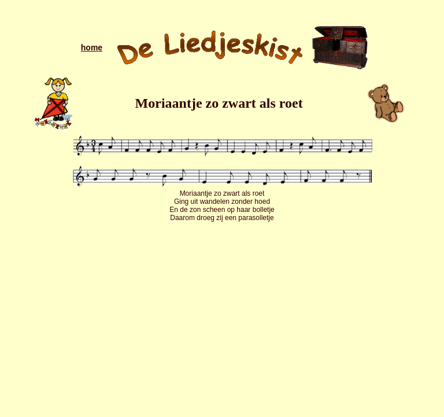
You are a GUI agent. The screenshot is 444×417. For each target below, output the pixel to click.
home (91, 47)
